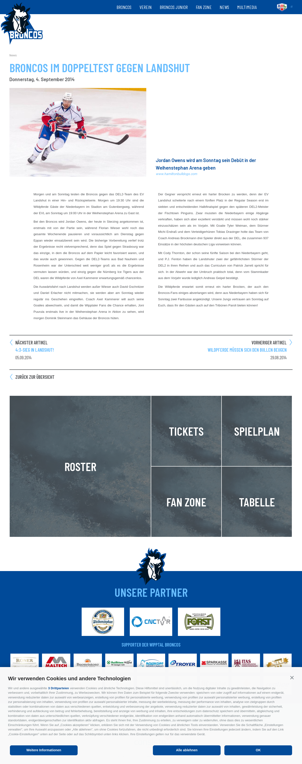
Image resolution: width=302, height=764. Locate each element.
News (224, 7)
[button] (292, 678)
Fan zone (204, 7)
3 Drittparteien (58, 688)
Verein (145, 7)
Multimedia (247, 7)
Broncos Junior (174, 7)
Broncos (124, 7)
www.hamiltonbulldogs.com (176, 174)
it (292, 7)
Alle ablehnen (186, 750)
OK (258, 750)
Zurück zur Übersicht (35, 377)
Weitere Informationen (43, 750)
